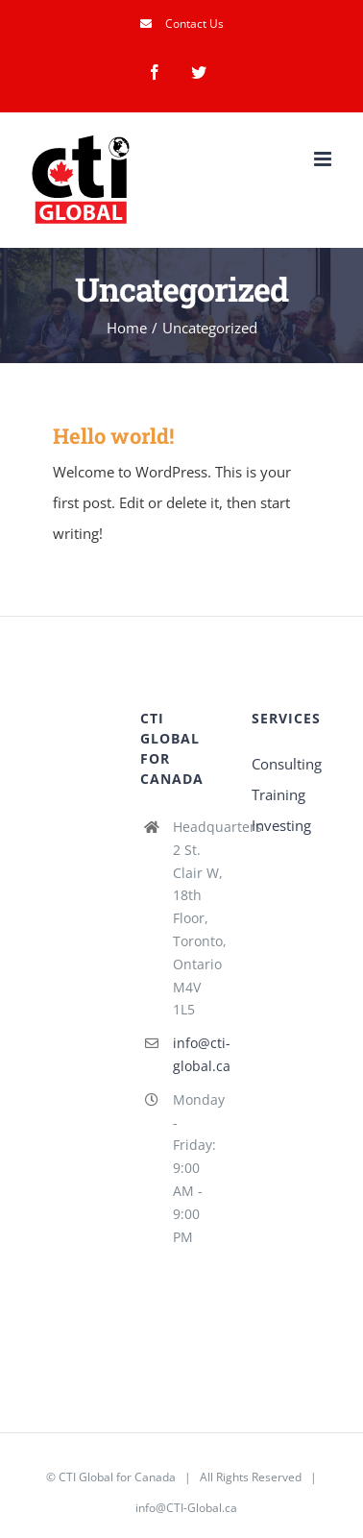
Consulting (287, 763)
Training (278, 794)
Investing (281, 825)
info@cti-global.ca (198, 1054)
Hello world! (113, 436)
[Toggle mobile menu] (324, 159)
